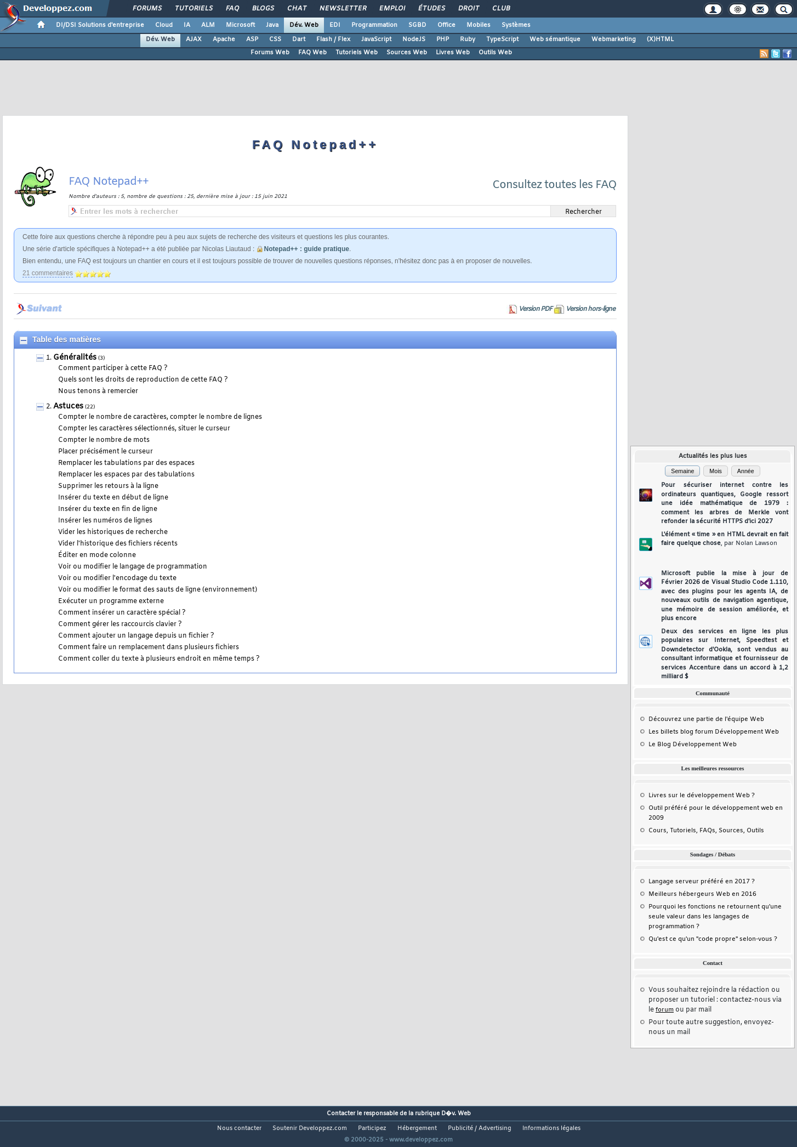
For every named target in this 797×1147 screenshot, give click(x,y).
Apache (224, 39)
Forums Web (270, 52)
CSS (275, 39)
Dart (298, 39)
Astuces (68, 406)
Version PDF (535, 309)
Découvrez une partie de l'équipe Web (706, 719)
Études (431, 8)
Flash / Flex (333, 39)
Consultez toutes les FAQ (554, 185)
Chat (296, 8)
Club (500, 8)
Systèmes (516, 25)
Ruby (467, 39)
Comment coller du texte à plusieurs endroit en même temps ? (159, 659)
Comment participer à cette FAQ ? (113, 368)
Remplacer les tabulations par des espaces (126, 463)
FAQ (232, 8)
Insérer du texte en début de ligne (113, 497)
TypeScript (502, 39)
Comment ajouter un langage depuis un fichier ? (136, 636)
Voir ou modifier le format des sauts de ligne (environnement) (157, 590)
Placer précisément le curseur (105, 451)
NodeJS (413, 39)
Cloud (164, 25)
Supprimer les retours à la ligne (108, 486)
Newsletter (342, 8)
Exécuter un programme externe (111, 601)
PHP (442, 39)
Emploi (392, 8)
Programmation (374, 25)
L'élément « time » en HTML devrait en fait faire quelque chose (724, 539)
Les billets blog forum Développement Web (713, 732)
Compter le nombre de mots (104, 440)
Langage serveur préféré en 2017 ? (701, 881)
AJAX (194, 39)
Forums (146, 8)
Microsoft (240, 25)
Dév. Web (303, 25)
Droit (468, 8)
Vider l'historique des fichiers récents (118, 544)
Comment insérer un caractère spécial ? (122, 613)
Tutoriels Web (356, 52)
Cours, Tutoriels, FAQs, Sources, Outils (706, 830)
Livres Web (453, 52)
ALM (208, 25)
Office (446, 25)
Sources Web (406, 52)
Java (272, 25)
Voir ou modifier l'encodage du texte (117, 578)
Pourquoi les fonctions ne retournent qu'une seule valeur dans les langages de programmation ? (715, 916)
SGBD (417, 25)
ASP (252, 39)
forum (665, 1010)
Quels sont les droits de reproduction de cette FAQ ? (143, 380)
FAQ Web (312, 52)
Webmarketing (613, 39)
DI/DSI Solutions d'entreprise (100, 25)
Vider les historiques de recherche (113, 532)
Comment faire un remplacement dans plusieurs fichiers (148, 647)
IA (187, 25)
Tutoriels (193, 8)
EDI (334, 25)
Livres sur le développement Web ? (701, 795)
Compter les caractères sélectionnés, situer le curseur (144, 428)
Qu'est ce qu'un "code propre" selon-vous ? (712, 939)
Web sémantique (555, 39)
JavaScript (376, 39)
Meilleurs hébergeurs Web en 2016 (702, 894)
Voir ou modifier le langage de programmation (132, 567)
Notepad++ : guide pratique (306, 249)
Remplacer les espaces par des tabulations (126, 474)
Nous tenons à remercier (98, 391)
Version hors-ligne (590, 309)
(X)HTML (660, 39)
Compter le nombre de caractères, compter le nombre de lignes (160, 417)
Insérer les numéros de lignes (105, 520)
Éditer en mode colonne (97, 555)
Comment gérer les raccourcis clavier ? (120, 624)
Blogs (263, 8)
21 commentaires (47, 273)
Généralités (74, 358)
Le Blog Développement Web (692, 744)
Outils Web (495, 52)
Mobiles (478, 25)
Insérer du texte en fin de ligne (107, 509)
